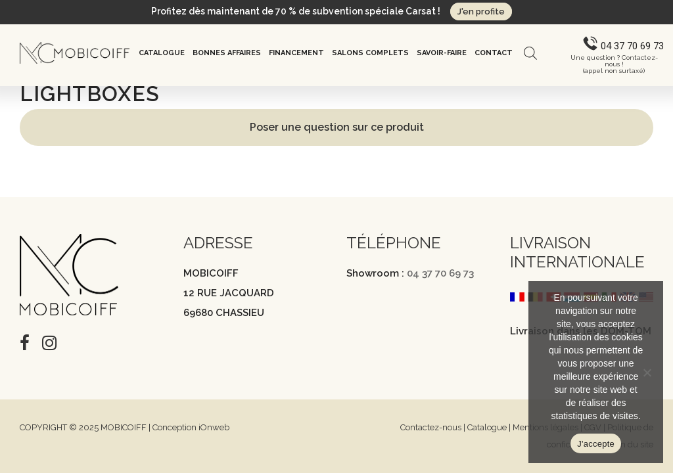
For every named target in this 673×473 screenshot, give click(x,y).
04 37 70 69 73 (440, 273)
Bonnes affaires (227, 53)
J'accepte (596, 444)
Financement (296, 53)
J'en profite (481, 11)
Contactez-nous (430, 427)
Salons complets (370, 53)
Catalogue (162, 53)
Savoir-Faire (442, 53)
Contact (494, 53)
